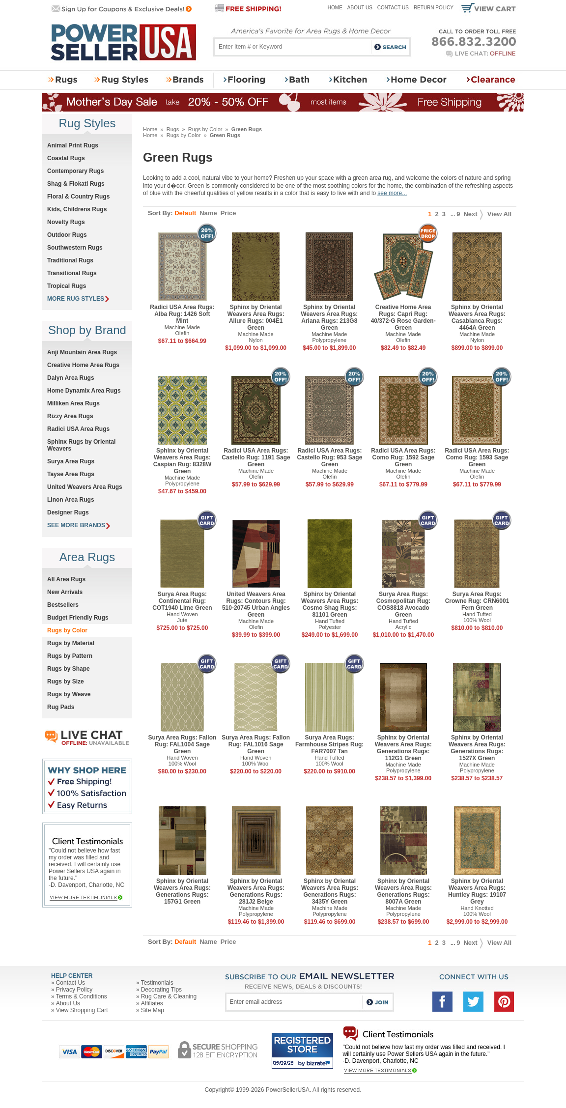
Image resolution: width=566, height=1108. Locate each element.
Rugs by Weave (68, 694)
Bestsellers (63, 604)
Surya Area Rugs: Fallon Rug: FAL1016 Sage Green (256, 744)
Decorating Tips (161, 989)
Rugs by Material (70, 643)
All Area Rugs (66, 579)
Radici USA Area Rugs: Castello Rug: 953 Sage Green (330, 457)
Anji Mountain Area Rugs (82, 352)
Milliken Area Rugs (73, 403)
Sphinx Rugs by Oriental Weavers (81, 445)
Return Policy (433, 7)
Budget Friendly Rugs (78, 617)
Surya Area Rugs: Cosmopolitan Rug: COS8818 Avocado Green (403, 604)
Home (335, 7)
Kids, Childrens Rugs (77, 209)
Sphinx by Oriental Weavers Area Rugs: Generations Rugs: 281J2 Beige (255, 891)
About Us (359, 7)
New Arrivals (65, 592)
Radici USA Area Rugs (78, 429)
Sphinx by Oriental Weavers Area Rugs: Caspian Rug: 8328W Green (182, 461)
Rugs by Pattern (69, 656)
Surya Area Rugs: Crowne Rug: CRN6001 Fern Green (477, 601)
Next (472, 214)
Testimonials (157, 982)
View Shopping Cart (82, 1010)
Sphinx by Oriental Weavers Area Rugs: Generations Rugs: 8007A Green (403, 891)
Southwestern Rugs (75, 247)
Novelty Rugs (66, 222)
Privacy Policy (74, 989)
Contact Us (393, 7)
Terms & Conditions (81, 996)
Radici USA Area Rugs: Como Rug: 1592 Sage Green (403, 457)
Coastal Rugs (66, 158)
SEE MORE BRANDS (78, 525)
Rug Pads (60, 707)
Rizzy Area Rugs (70, 416)
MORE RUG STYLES (78, 298)
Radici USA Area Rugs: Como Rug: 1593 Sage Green (477, 457)
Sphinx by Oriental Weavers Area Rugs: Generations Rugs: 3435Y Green (329, 891)
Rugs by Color (205, 129)
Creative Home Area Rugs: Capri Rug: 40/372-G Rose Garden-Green (403, 317)
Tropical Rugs (66, 286)
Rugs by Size (65, 681)
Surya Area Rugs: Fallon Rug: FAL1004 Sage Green (182, 744)
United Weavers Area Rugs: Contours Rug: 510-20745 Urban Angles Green (256, 604)
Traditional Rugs (70, 260)
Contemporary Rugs (75, 171)
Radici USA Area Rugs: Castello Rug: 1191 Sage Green (256, 457)
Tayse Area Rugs (70, 474)
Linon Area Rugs (70, 499)
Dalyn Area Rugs (70, 377)
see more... (392, 193)
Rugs (173, 129)
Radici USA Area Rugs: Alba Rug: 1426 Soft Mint (182, 314)
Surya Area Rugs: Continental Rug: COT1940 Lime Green (182, 601)
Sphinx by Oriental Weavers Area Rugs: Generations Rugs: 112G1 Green (403, 748)
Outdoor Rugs (67, 234)
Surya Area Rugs (70, 461)
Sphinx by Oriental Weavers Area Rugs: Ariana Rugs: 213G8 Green (329, 317)
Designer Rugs (68, 512)
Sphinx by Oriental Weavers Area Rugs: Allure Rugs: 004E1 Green (255, 317)
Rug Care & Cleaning (169, 996)
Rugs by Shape (68, 668)
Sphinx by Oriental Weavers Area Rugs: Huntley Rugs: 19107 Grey (477, 891)
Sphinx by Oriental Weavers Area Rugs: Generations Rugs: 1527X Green (477, 748)
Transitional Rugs (72, 273)
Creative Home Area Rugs (83, 365)
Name (208, 213)
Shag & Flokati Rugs (76, 183)
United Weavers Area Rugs (84, 486)
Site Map (152, 1010)
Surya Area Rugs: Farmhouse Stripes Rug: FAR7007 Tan (329, 744)
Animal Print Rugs (72, 145)
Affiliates (152, 1003)
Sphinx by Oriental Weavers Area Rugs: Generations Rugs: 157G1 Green (182, 891)
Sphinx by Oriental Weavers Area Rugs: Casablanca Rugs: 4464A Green (477, 317)
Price (228, 213)
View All (499, 214)
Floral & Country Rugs (78, 196)
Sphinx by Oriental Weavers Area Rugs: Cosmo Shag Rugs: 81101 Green (329, 604)
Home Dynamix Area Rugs (84, 390)
